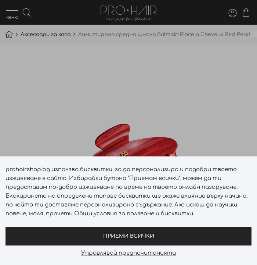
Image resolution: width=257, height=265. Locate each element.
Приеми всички (128, 236)
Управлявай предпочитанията (128, 253)
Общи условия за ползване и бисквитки (133, 214)
